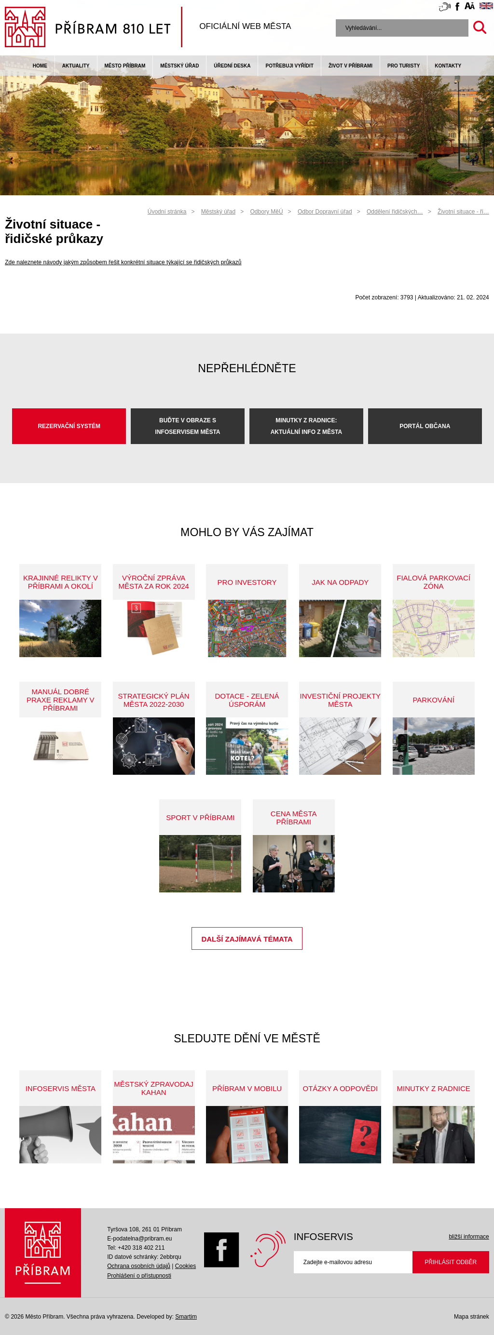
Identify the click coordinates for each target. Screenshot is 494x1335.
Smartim (186, 1316)
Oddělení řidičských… (395, 211)
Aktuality (76, 65)
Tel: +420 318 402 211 (136, 1247)
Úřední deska (232, 65)
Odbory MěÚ (266, 211)
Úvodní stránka (167, 211)
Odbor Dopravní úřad (325, 211)
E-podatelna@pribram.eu (139, 1238)
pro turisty (403, 65)
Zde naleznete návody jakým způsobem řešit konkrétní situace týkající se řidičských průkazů (123, 262)
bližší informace (469, 1236)
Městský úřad (179, 65)
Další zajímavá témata (246, 939)
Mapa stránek (471, 1316)
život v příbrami (350, 65)
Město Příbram (125, 65)
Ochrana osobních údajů (138, 1266)
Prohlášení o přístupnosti (139, 1275)
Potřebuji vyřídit (289, 65)
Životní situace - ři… (463, 211)
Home (40, 65)
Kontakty (448, 65)
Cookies (185, 1266)
